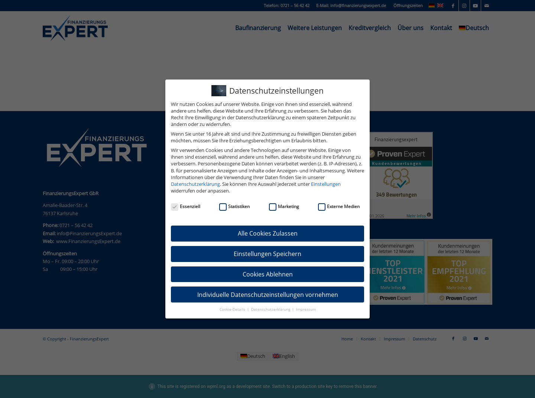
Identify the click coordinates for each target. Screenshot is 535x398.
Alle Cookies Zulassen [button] (268, 233)
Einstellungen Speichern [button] (267, 254)
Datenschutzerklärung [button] (271, 309)
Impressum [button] (306, 309)
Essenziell (185, 206)
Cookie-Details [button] (233, 309)
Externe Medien (339, 206)
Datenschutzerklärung (195, 184)
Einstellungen (326, 184)
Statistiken (234, 206)
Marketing (284, 206)
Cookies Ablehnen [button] (268, 274)
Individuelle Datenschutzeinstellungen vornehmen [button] (267, 295)
